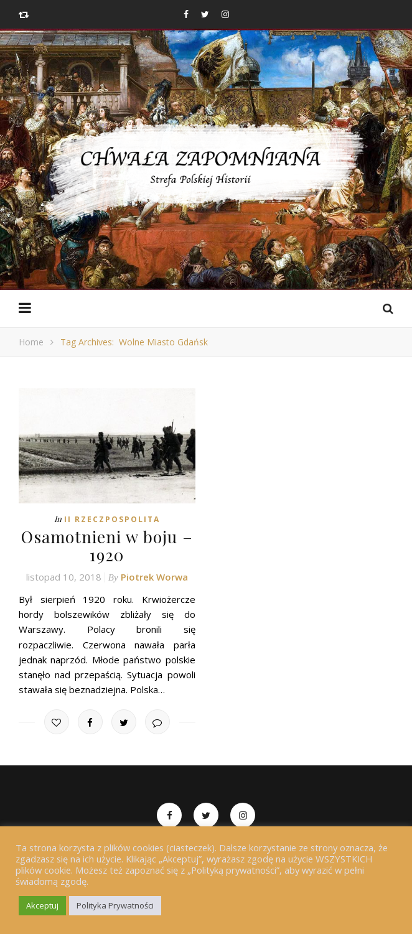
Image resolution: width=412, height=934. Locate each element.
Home (31, 342)
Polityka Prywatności (115, 905)
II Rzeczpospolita (112, 519)
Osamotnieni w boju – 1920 (107, 546)
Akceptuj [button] (42, 905)
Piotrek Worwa (154, 577)
